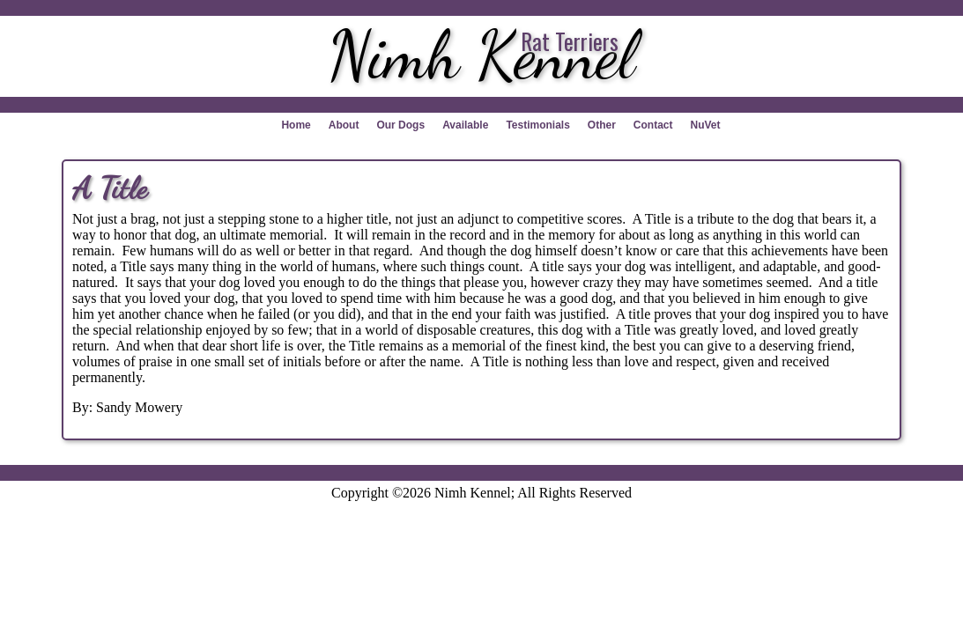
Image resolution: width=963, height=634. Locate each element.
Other (602, 125)
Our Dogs (400, 125)
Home (295, 125)
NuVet (706, 125)
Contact (653, 125)
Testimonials (537, 125)
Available (465, 125)
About (344, 125)
